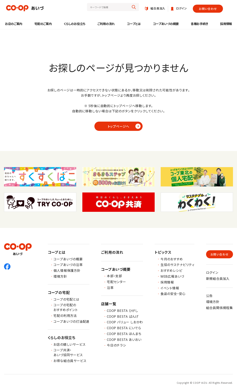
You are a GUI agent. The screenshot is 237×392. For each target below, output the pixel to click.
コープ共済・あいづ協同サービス (68, 352)
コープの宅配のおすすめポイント (65, 307)
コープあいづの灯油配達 (71, 321)
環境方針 (60, 276)
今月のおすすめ (171, 259)
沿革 (110, 287)
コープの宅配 (59, 292)
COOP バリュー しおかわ (125, 322)
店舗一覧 (108, 303)
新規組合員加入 (218, 278)
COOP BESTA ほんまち (124, 333)
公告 (209, 295)
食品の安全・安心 (173, 293)
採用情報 (226, 24)
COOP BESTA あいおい (124, 339)
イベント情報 (169, 287)
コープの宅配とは (66, 299)
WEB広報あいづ (172, 276)
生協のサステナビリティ (177, 264)
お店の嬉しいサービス (69, 344)
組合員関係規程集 (219, 307)
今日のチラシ (116, 345)
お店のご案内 (13, 24)
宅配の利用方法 (65, 315)
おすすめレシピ (171, 270)
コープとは (134, 24)
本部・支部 (114, 275)
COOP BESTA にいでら (124, 327)
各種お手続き (199, 24)
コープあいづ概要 (115, 269)
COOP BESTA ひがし (122, 310)
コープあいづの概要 (166, 24)
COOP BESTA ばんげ (123, 316)
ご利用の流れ (106, 24)
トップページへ (119, 126)
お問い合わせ (208, 9)
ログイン (212, 272)
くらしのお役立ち (74, 24)
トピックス (163, 252)
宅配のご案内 (43, 24)
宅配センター (116, 281)
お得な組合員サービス (69, 360)
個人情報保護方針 (66, 270)
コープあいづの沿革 (68, 264)
